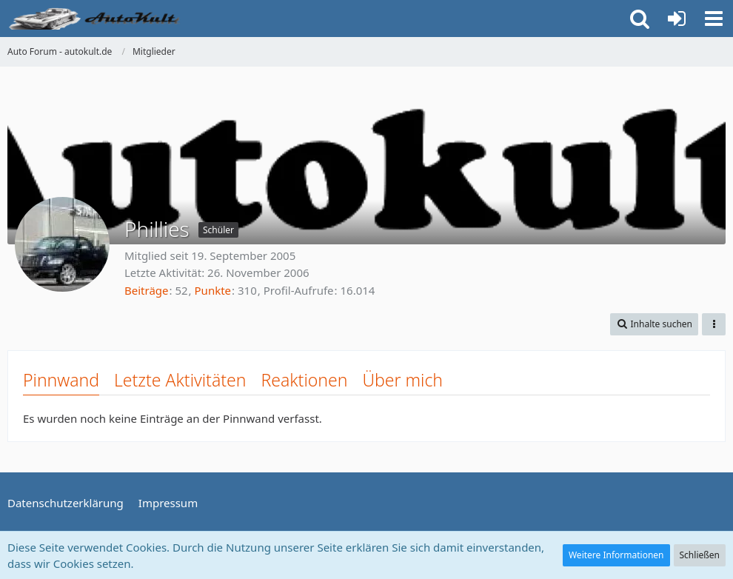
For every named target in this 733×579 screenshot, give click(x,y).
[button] (714, 18)
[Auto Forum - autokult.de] (96, 18)
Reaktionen (304, 380)
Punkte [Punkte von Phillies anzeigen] (213, 290)
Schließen (700, 555)
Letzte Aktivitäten (180, 380)
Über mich (402, 380)
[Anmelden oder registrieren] (677, 18)
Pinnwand (61, 380)
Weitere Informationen (616, 555)
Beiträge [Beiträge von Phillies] (146, 290)
